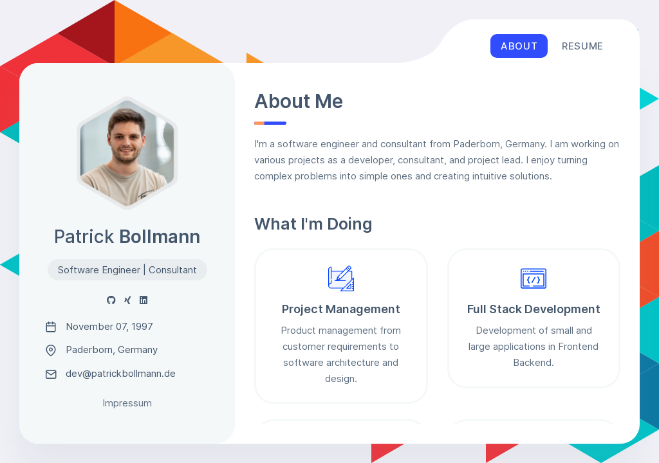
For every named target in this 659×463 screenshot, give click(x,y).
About (519, 46)
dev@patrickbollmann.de (110, 373)
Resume (583, 46)
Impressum (127, 403)
